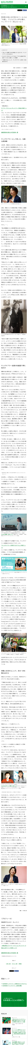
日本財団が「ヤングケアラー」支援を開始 (11, 985)
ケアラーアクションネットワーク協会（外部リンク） (14, 109)
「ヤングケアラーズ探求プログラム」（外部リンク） (13, 546)
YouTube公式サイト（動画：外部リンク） (9, 785)
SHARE (24, 10)
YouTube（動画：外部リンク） (7, 534)
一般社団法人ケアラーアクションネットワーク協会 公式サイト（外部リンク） (13, 947)
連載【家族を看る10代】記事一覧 (9, 132)
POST (19, 10)
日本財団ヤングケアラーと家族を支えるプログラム (14, 983)
